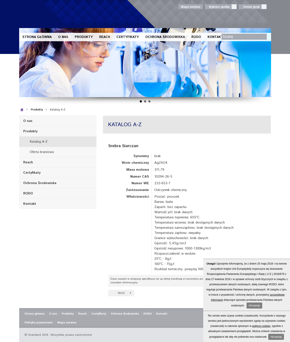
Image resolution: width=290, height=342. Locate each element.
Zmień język (253, 6)
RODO (196, 37)
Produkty (84, 37)
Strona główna (37, 37)
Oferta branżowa (42, 152)
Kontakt (215, 37)
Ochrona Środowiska (165, 37)
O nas (63, 37)
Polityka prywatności (39, 323)
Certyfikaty (127, 37)
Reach (104, 37)
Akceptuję (254, 305)
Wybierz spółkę (221, 6)
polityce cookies (261, 326)
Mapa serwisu (190, 7)
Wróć (121, 293)
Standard (59, 14)
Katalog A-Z (57, 110)
